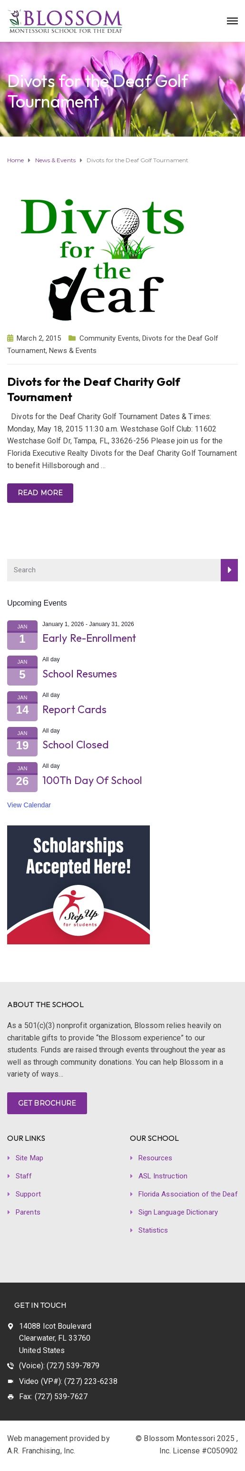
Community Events (109, 338)
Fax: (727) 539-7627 (53, 1396)
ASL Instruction (163, 1176)
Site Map (29, 1158)
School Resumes (79, 673)
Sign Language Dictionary (178, 1212)
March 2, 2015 (39, 338)
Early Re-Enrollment (89, 638)
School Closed (75, 744)
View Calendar (29, 805)
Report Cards (74, 709)
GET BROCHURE (47, 1103)
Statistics (153, 1230)
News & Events (73, 350)
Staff (24, 1176)
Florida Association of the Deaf (188, 1194)
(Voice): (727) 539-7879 (59, 1365)
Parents (28, 1212)
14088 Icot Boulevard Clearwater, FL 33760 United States (55, 1338)
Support (28, 1194)
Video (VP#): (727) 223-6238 (68, 1381)
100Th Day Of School (92, 780)
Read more (40, 493)
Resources (155, 1158)
